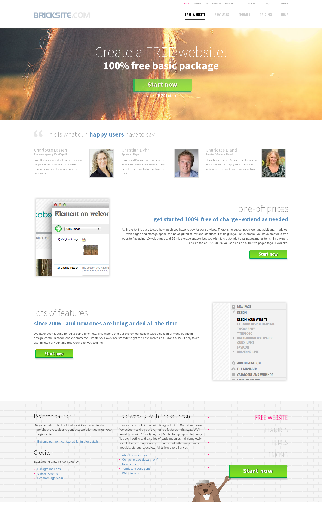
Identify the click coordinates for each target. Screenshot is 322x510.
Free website (195, 14)
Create (284, 3)
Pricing (266, 14)
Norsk (207, 3)
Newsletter (129, 464)
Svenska (216, 3)
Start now (162, 84)
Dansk (197, 3)
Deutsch (228, 3)
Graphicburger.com (50, 478)
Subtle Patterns (47, 473)
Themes (244, 14)
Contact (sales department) (140, 459)
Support (252, 3)
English (188, 3)
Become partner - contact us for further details (67, 441)
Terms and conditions (136, 468)
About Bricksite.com (135, 455)
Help (284, 14)
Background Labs (49, 469)
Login (268, 3)
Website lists (130, 473)
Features (222, 14)
